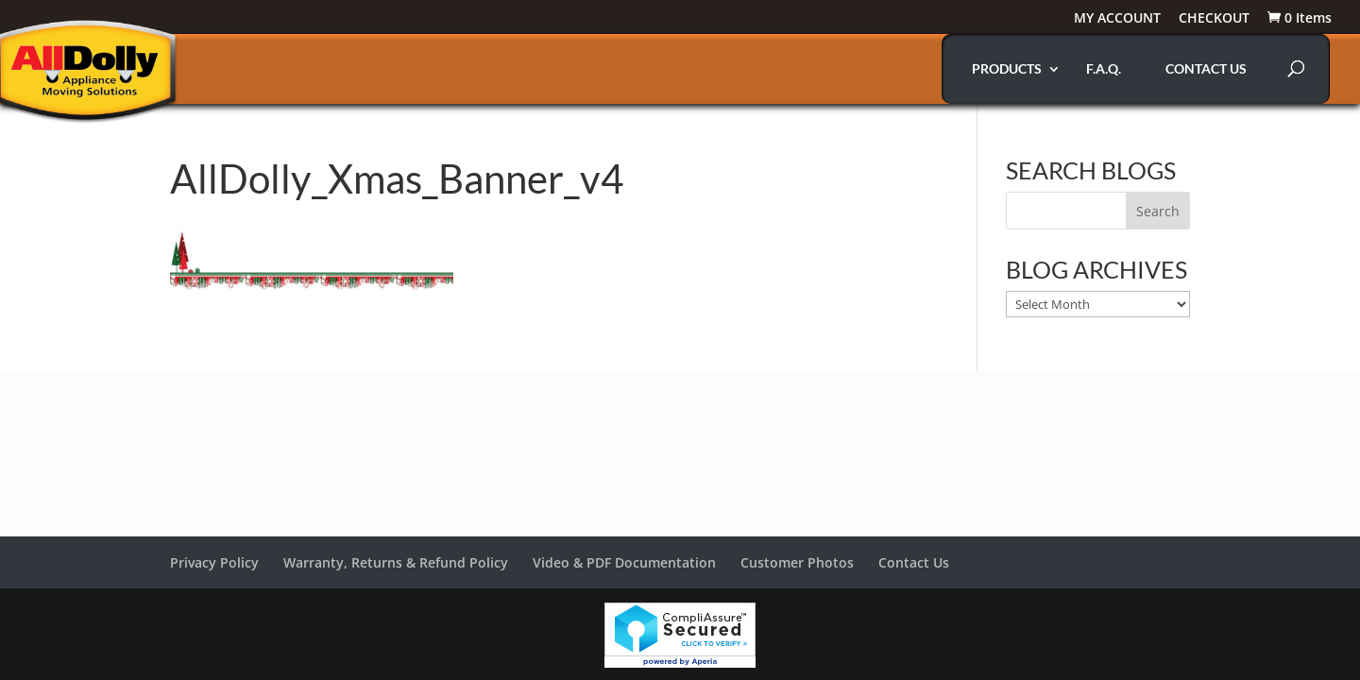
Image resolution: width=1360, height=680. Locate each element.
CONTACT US (1206, 68)
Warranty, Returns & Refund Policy (395, 562)
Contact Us (913, 562)
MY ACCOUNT (1117, 18)
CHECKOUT (1214, 18)
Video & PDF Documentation (624, 562)
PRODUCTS (1007, 68)
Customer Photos (797, 562)
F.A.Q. (1103, 68)
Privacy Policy (214, 562)
